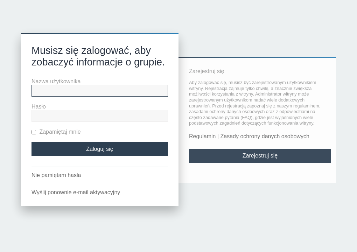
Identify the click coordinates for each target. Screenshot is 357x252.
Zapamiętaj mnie (56, 132)
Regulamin (202, 136)
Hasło (38, 107)
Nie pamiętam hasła (56, 175)
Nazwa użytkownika (56, 81)
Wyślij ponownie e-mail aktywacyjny (75, 192)
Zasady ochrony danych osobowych (264, 136)
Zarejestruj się (260, 156)
